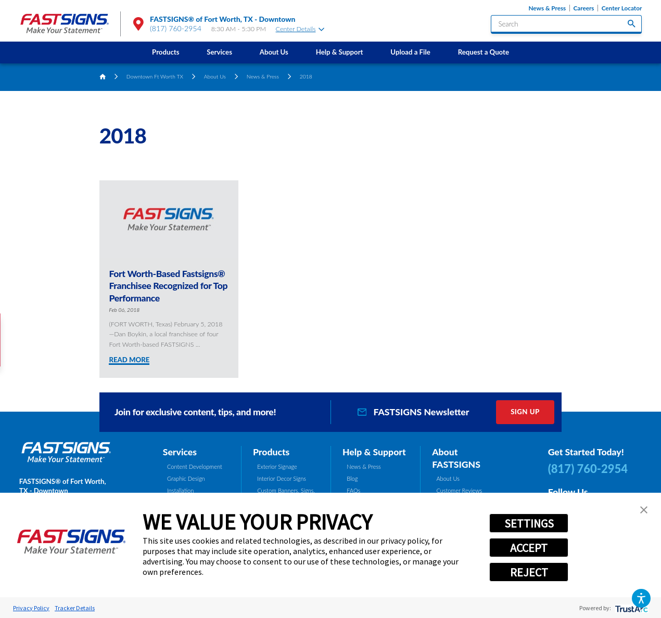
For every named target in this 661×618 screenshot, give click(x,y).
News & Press (547, 8)
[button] (641, 598)
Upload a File (410, 52)
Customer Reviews (459, 490)
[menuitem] (165, 52)
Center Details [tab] (300, 29)
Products (165, 52)
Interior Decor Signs (281, 478)
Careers (583, 8)
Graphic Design (186, 478)
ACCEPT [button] (529, 548)
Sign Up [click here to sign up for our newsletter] (525, 411)
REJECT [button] (529, 572)
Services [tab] (180, 451)
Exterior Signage (277, 466)
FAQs (353, 490)
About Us (274, 52)
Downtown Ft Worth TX (154, 76)
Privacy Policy (31, 608)
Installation (180, 490)
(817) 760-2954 (175, 28)
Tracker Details (75, 608)
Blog (352, 478)
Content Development (194, 466)
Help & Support (339, 52)
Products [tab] (271, 451)
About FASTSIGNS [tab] (456, 457)
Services (219, 52)
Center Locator (622, 8)
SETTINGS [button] (529, 523)
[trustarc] (630, 607)
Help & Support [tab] (374, 451)
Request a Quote (483, 52)
